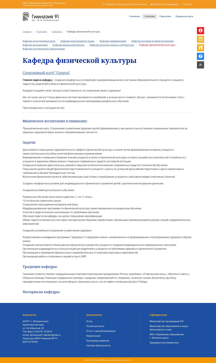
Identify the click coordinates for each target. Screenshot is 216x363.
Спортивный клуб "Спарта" (46, 72)
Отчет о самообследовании (101, 331)
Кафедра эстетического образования (44, 48)
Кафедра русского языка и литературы (112, 44)
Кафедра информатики (113, 41)
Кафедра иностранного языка (77, 41)
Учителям (149, 16)
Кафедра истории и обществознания (152, 41)
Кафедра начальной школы (68, 44)
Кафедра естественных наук (39, 41)
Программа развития (97, 340)
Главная (27, 31)
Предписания (93, 335)
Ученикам (134, 16)
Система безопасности (98, 345)
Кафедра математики (35, 44)
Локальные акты (95, 326)
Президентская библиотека (164, 342)
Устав (89, 321)
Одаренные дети (184, 16)
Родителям (165, 16)
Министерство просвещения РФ (166, 321)
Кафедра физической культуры (157, 44)
